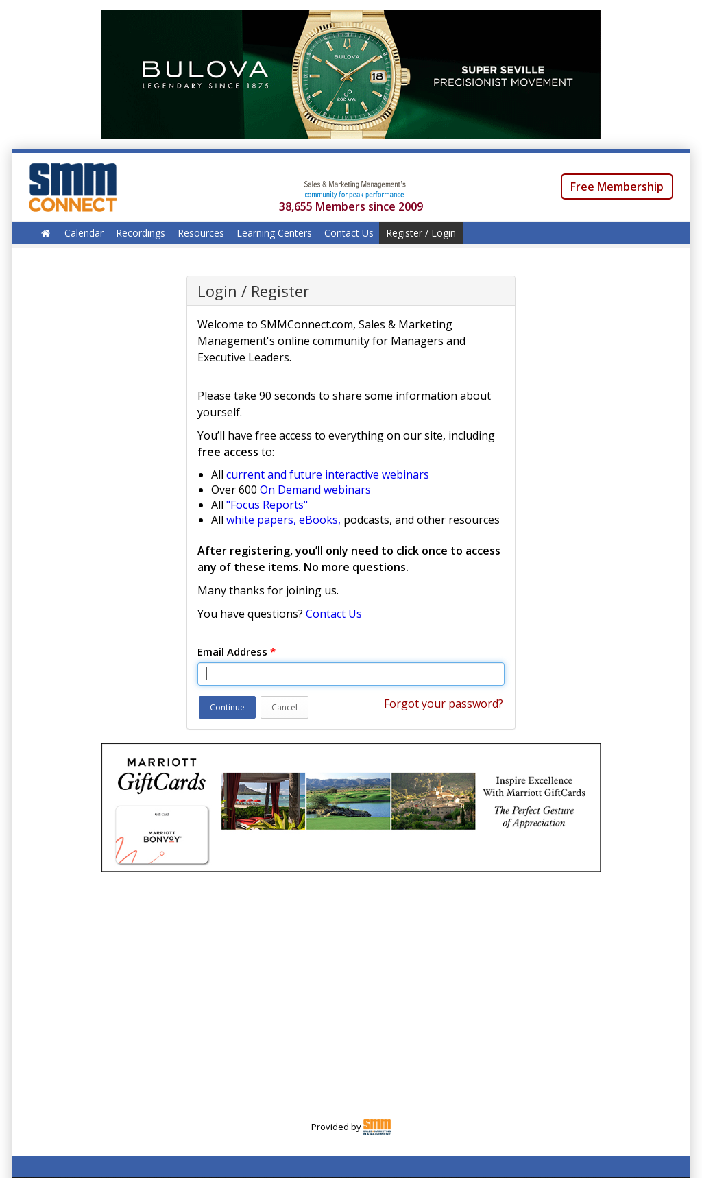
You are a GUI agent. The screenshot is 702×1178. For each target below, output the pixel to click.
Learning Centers (274, 232)
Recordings (140, 232)
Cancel (284, 707)
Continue (227, 707)
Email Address (236, 651)
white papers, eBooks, (283, 519)
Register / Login (421, 232)
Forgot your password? (443, 703)
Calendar (84, 232)
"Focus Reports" (267, 504)
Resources (201, 232)
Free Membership (617, 186)
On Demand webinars (315, 489)
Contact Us (349, 232)
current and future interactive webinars (327, 474)
